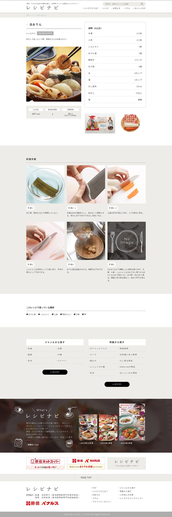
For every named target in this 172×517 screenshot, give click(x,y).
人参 (55, 314)
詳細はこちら (33, 444)
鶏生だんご (65, 314)
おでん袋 (31, 314)
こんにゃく (43, 314)
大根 (77, 314)
